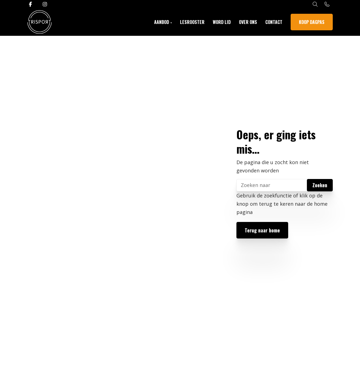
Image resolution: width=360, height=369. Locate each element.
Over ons (248, 22)
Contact (273, 22)
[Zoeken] (284, 185)
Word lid (222, 22)
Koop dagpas (311, 22)
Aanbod (161, 22)
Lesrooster (192, 22)
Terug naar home (262, 230)
